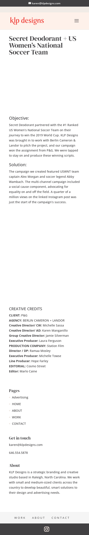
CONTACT (19, 424)
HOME (16, 404)
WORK (16, 417)
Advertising (20, 397)
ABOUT (17, 411)
